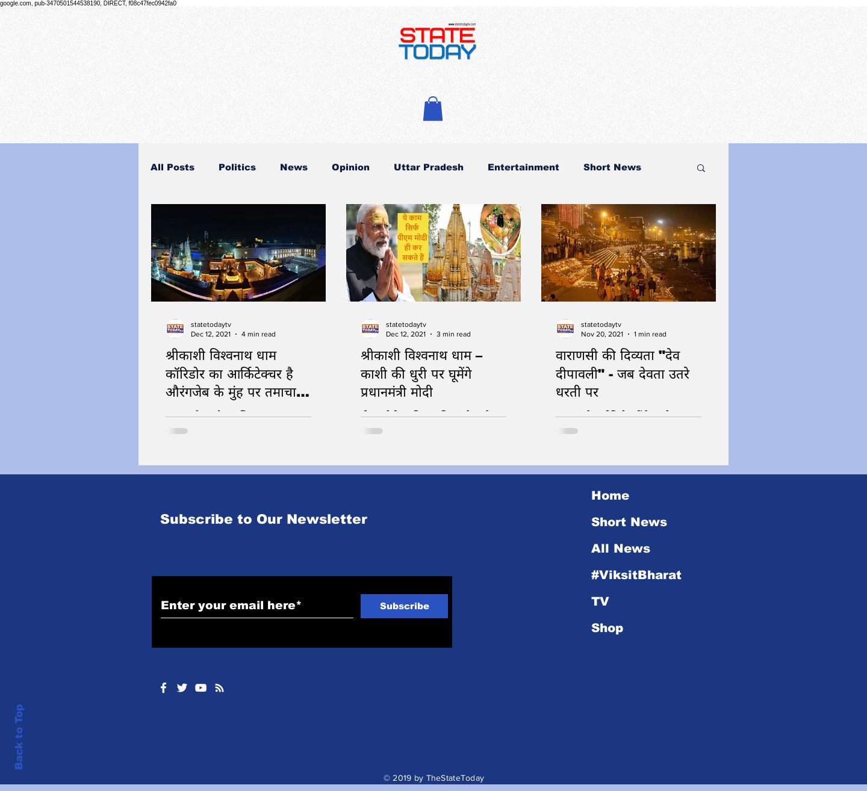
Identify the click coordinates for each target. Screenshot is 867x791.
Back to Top (19, 737)
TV (600, 601)
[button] (433, 108)
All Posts (172, 167)
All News (620, 548)
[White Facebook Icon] (163, 688)
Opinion (351, 167)
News (294, 167)
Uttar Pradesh (429, 167)
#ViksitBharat (636, 575)
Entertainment (523, 167)
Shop (607, 627)
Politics (237, 167)
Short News (612, 167)
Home (610, 495)
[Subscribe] (404, 606)
